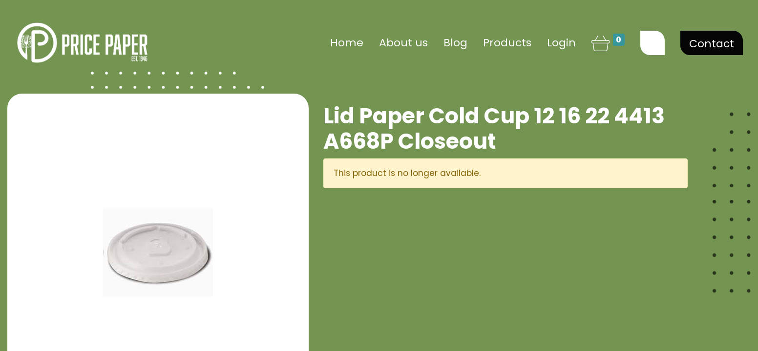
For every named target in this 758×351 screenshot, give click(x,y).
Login (561, 42)
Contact (711, 43)
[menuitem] (346, 43)
